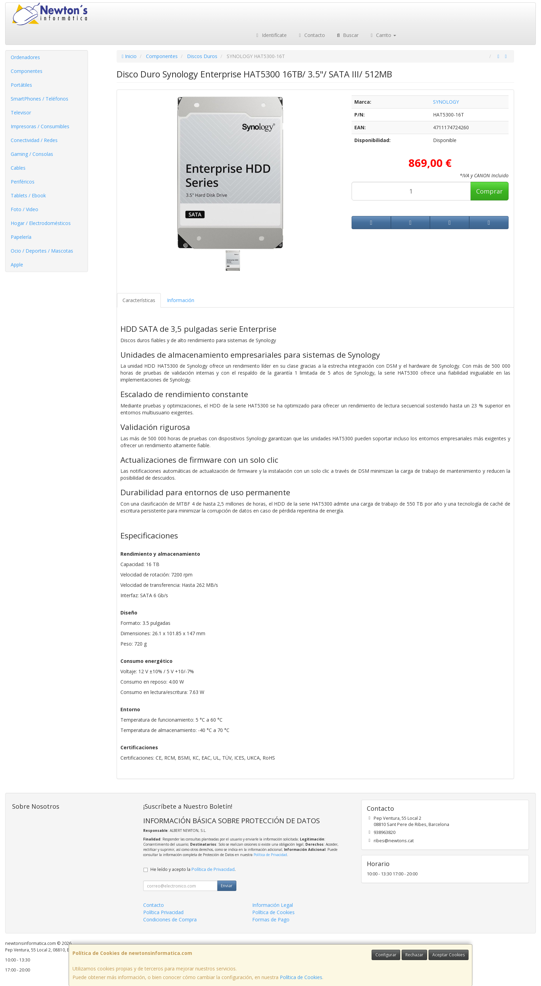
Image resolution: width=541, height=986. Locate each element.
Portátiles (21, 85)
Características (138, 300)
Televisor (21, 112)
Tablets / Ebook (28, 195)
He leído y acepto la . (193, 869)
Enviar (227, 886)
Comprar (489, 191)
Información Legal (272, 905)
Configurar (385, 955)
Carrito (382, 35)
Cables (18, 168)
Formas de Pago (270, 919)
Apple (17, 264)
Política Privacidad (163, 912)
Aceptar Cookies (448, 955)
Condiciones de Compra (170, 919)
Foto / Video (24, 209)
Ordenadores (25, 57)
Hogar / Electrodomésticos (41, 223)
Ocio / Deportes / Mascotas (42, 250)
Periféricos (23, 181)
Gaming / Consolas (32, 154)
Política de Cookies (301, 977)
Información (180, 300)
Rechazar (414, 955)
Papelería (21, 237)
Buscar (346, 35)
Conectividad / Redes (34, 140)
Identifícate (270, 35)
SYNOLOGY (446, 101)
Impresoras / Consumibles (40, 126)
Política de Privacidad (270, 854)
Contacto (311, 35)
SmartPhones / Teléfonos (39, 98)
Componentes (26, 71)
